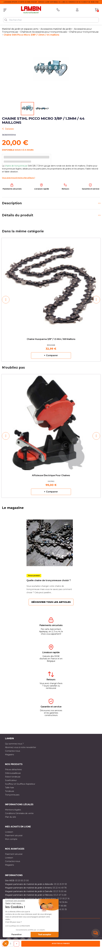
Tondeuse (9, 791)
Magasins (9, 754)
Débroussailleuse (13, 773)
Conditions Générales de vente (19, 813)
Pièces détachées (13, 769)
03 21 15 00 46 (59, 891)
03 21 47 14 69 (59, 895)
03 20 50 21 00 (22, 880)
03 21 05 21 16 (63, 898)
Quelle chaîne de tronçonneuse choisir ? (48, 580)
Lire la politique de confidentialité (17, 926)
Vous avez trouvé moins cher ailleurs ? (18, 178)
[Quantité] (10, 943)
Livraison (9, 832)
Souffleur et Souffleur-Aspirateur (20, 784)
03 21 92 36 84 (60, 902)
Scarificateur (11, 780)
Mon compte (11, 839)
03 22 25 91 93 (60, 884)
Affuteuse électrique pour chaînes (51, 475)
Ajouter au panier (61, 943)
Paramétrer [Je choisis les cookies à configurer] (16, 934)
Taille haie (9, 787)
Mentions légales (13, 810)
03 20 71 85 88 (59, 906)
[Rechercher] (51, 20)
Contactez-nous (12, 751)
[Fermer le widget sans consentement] (15, 900)
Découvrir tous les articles (51, 602)
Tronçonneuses (12, 795)
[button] (5, 943)
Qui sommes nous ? (14, 744)
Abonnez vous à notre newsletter (20, 747)
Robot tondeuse (12, 777)
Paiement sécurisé (14, 835)
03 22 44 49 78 (60, 888)
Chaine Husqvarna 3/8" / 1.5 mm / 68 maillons (51, 339)
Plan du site (10, 817)
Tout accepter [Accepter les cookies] (44, 934)
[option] (51, 300)
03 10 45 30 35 (60, 909)
